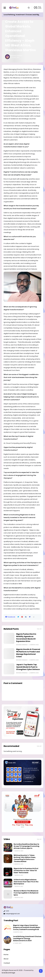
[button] (34, 617)
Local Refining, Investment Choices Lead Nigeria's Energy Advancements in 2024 (27, 939)
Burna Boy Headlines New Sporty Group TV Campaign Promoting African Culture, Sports (26, 846)
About (6, 959)
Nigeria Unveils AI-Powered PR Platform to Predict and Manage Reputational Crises (28, 653)
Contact (7, 963)
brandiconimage (8, 973)
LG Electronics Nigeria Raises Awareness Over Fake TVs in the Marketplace (26, 882)
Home (6, 954)
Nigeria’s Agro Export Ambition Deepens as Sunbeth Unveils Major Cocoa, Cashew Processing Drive (26, 927)
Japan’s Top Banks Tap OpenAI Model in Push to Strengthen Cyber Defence (28, 667)
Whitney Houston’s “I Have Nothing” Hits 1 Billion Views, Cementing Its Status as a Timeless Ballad (25, 858)
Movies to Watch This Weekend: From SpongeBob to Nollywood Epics (26, 893)
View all (39, 629)
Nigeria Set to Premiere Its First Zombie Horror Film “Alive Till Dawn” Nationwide (26, 871)
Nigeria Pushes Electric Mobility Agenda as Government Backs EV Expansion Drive (26, 637)
